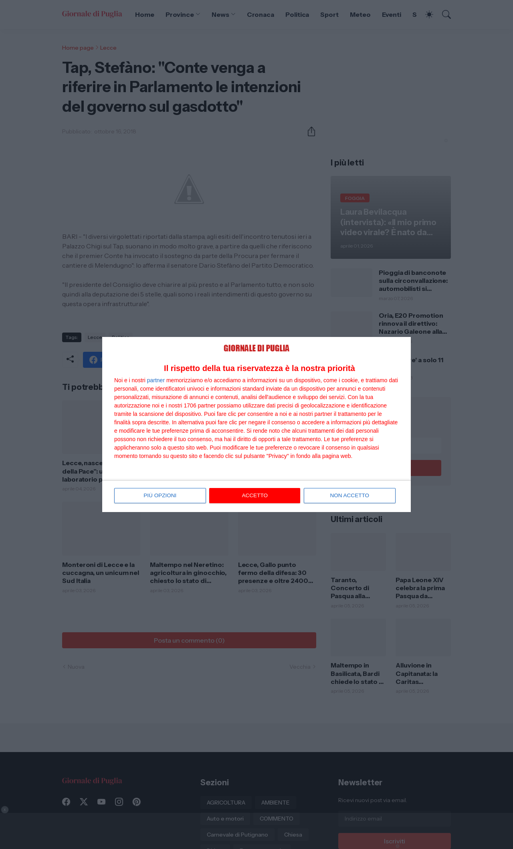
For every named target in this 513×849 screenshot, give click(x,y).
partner (156, 380)
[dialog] (256, 424)
